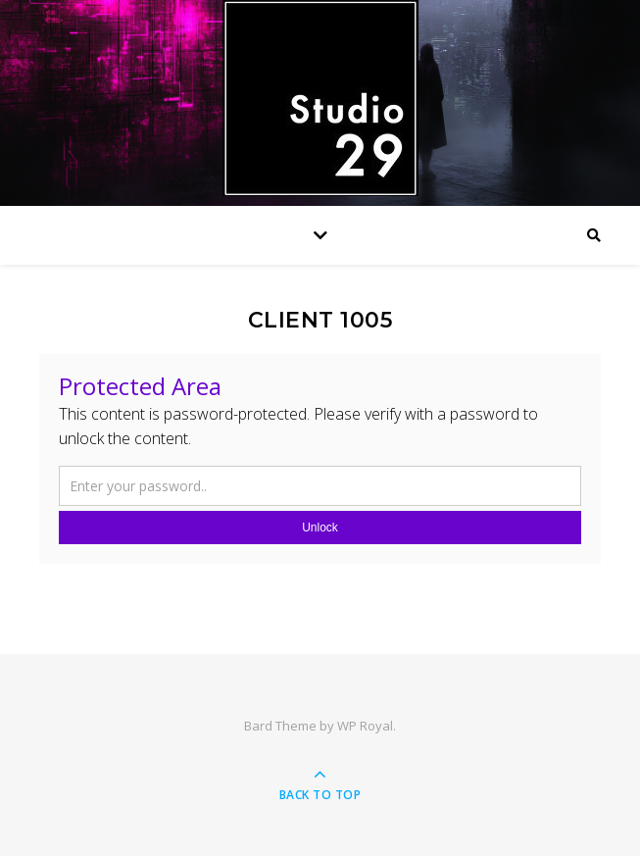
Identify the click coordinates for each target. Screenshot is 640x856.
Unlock (320, 527)
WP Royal (365, 725)
